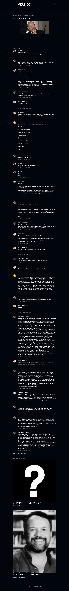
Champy (19, 201)
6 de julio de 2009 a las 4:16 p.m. (24, 159)
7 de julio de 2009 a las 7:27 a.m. (24, 229)
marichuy (19, 181)
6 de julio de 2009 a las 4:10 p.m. (24, 151)
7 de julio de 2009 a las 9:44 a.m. (24, 301)
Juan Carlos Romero (22, 77)
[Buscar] (55, 4)
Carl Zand (20, 112)
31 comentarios (22, 505)
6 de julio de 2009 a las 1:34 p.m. (24, 117)
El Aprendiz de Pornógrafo (26, 575)
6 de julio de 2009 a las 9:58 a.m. (24, 73)
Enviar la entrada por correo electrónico (27, 42)
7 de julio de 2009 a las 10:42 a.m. (24, 366)
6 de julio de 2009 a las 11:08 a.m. (24, 87)
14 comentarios (22, 577)
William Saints (20, 69)
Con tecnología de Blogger (34, 586)
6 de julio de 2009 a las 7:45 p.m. (24, 197)
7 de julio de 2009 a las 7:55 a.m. (24, 262)
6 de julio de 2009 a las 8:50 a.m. (24, 56)
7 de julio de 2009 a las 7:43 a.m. (24, 254)
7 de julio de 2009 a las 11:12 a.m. (24, 402)
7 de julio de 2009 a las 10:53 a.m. (24, 388)
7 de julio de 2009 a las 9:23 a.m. (24, 293)
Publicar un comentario (19, 453)
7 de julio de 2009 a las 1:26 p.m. (24, 428)
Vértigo (24, 4)
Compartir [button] (15, 42)
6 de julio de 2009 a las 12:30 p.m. (24, 108)
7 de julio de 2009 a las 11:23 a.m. (24, 413)
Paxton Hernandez (21, 101)
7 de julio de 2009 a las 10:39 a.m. (24, 356)
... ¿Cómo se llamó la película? (27, 503)
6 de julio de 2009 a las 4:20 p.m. (24, 167)
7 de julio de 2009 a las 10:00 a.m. (24, 312)
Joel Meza (20, 50)
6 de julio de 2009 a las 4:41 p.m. (24, 177)
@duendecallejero (21, 121)
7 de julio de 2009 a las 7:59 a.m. (24, 270)
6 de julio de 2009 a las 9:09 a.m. (24, 65)
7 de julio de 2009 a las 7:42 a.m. (24, 243)
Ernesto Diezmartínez (22, 60)
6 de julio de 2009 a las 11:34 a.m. (24, 97)
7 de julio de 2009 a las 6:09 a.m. (24, 218)
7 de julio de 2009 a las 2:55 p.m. (24, 450)
